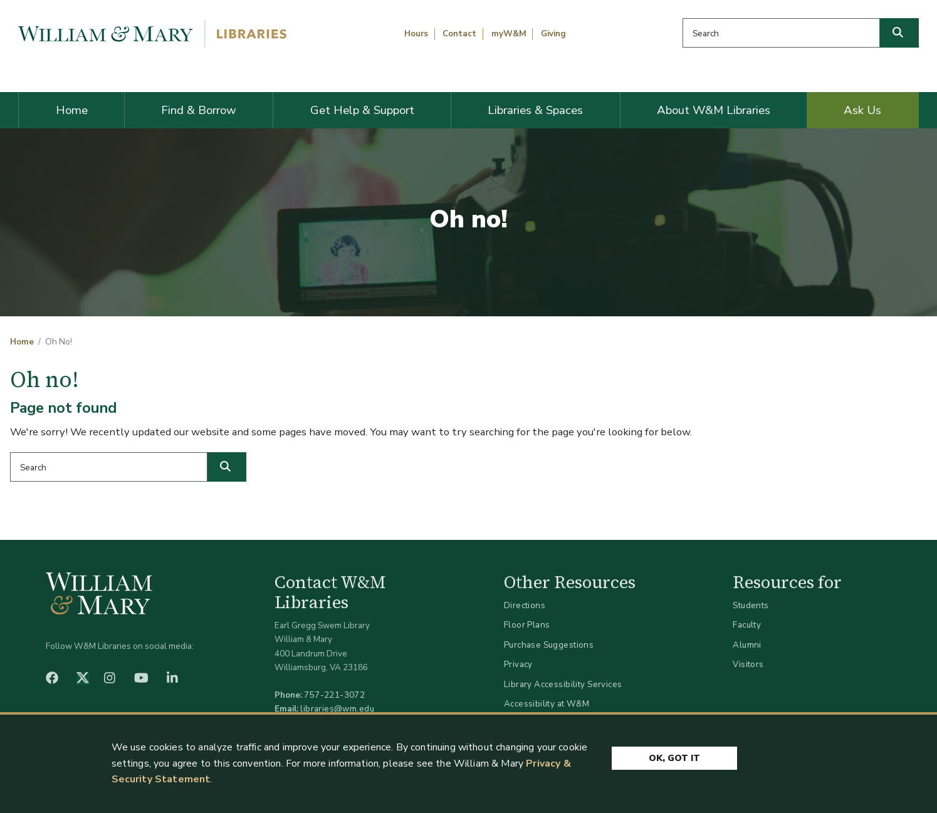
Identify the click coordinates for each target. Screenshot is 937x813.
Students (750, 605)
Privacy (518, 664)
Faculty (747, 625)
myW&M (508, 33)
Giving (553, 33)
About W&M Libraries (713, 110)
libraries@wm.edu (337, 709)
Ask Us (862, 110)
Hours (416, 33)
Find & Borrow (198, 110)
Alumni (747, 645)
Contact (459, 33)
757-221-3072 (334, 695)
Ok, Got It (674, 758)
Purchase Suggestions (549, 645)
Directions (524, 605)
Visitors (748, 664)
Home (72, 110)
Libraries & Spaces (535, 110)
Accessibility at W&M (546, 704)
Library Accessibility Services (563, 684)
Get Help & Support (362, 110)
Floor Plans (527, 625)
